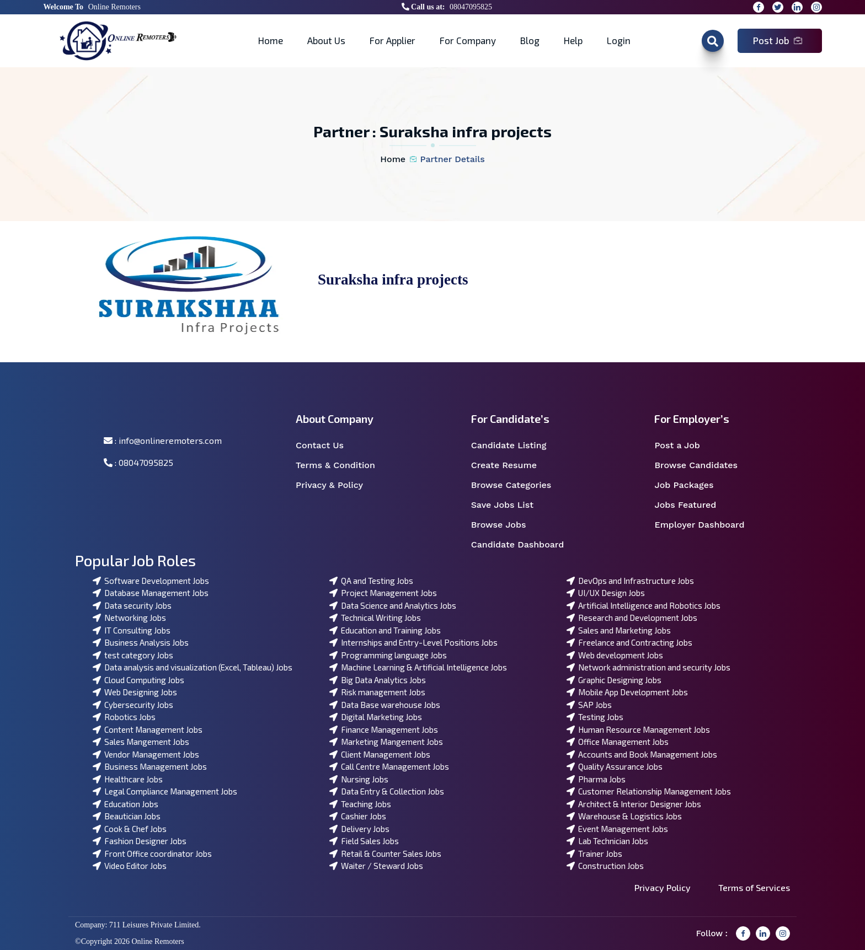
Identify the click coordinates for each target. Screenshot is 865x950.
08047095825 (471, 7)
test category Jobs (133, 655)
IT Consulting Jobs (131, 630)
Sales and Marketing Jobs (619, 630)
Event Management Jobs (617, 829)
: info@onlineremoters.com (163, 440)
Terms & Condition (341, 465)
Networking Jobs (129, 617)
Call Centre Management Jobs (389, 766)
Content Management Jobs (147, 729)
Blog (530, 40)
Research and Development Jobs (632, 617)
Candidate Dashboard (523, 544)
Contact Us (327, 445)
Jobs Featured (692, 505)
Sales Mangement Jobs (141, 742)
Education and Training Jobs (385, 630)
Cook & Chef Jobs (130, 829)
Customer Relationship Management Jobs (649, 791)
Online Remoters (114, 7)
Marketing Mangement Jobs (386, 742)
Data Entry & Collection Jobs (386, 791)
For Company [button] (468, 40)
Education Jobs (125, 804)
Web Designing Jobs (135, 692)
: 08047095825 (138, 462)
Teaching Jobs (360, 804)
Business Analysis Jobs (141, 642)
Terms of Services (754, 887)
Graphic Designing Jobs (614, 680)
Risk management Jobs (377, 692)
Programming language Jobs (388, 655)
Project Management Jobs (383, 593)
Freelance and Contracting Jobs (629, 642)
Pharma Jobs (596, 779)
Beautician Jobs (127, 816)
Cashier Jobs (357, 816)
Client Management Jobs (379, 754)
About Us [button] (326, 40)
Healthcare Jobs (128, 779)
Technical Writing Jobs (375, 617)
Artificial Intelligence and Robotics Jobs (643, 605)
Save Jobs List (509, 505)
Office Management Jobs (618, 742)
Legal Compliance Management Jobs (165, 791)
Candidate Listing (515, 445)
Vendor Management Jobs (146, 754)
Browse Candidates (702, 465)
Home (270, 40)
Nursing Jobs (358, 779)
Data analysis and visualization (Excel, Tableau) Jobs (192, 667)
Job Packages (691, 485)
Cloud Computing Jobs (138, 680)
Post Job (777, 40)
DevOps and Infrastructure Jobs (630, 581)
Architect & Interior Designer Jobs (634, 804)
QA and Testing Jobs (371, 581)
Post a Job (684, 445)
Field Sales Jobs (364, 841)
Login (619, 40)
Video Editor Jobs (130, 866)
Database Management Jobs (151, 593)
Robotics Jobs (124, 717)
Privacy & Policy (336, 485)
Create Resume (511, 465)
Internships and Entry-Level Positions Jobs (413, 642)
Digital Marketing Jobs (375, 717)
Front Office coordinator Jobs (152, 853)
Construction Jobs (605, 866)
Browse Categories (518, 485)
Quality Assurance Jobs (615, 766)
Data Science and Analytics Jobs (392, 605)
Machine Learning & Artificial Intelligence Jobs (418, 667)
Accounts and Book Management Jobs (642, 754)
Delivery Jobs (359, 829)
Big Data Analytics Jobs (377, 680)
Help (573, 40)
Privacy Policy (662, 887)
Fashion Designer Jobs (139, 841)
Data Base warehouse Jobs (384, 705)
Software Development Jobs (151, 581)
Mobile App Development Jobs (627, 692)
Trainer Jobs (594, 853)
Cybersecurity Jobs (133, 705)
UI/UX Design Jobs (606, 593)
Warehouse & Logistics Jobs (624, 816)
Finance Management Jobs (383, 729)
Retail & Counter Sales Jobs (385, 853)
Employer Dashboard (705, 525)
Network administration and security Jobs (648, 667)
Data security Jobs (132, 605)
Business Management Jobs (150, 766)
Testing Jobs (595, 717)
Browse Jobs (506, 525)
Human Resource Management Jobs (638, 729)
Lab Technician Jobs (607, 841)
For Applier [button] (392, 40)
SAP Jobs (589, 705)
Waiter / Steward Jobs (376, 866)
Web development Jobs (615, 655)
